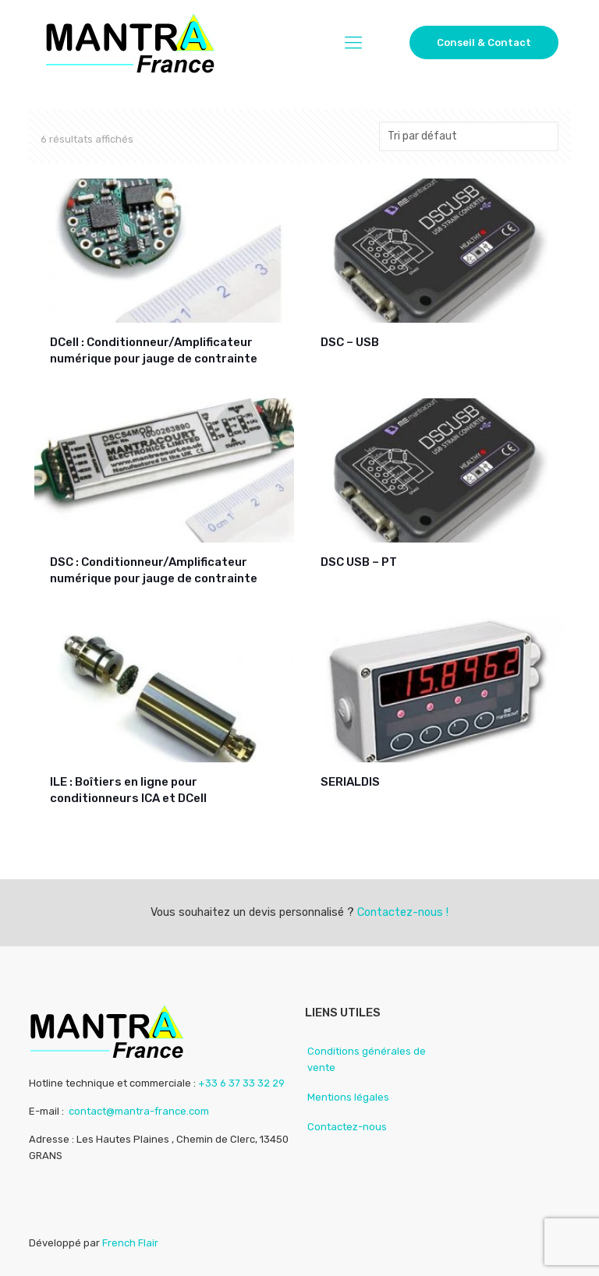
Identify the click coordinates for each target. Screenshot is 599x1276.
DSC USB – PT (359, 562)
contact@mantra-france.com (139, 1111)
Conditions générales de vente (366, 1059)
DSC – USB (350, 342)
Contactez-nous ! (402, 912)
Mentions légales (348, 1097)
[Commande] (468, 136)
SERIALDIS (350, 782)
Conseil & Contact (484, 42)
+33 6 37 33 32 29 (241, 1083)
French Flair (130, 1243)
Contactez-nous (347, 1127)
